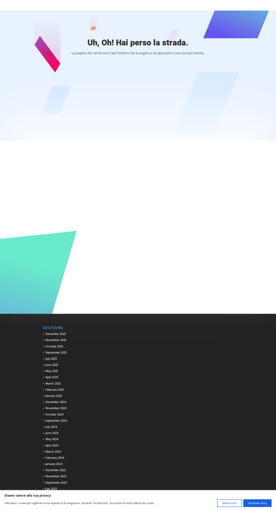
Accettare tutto (257, 503)
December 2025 (55, 334)
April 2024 (51, 445)
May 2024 (51, 439)
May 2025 (51, 371)
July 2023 (51, 489)
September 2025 (56, 352)
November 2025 (55, 340)
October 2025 (54, 346)
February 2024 (54, 458)
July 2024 (51, 427)
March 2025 (53, 383)
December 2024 (55, 402)
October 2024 (54, 414)
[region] (138, 500)
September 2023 (56, 482)
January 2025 (53, 396)
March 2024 (53, 452)
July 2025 (51, 359)
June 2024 (51, 433)
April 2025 (51, 377)
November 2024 (55, 408)
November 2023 (55, 476)
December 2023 (55, 470)
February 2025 (54, 390)
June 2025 (51, 365)
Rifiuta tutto (229, 503)
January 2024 (53, 464)
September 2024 (56, 421)
